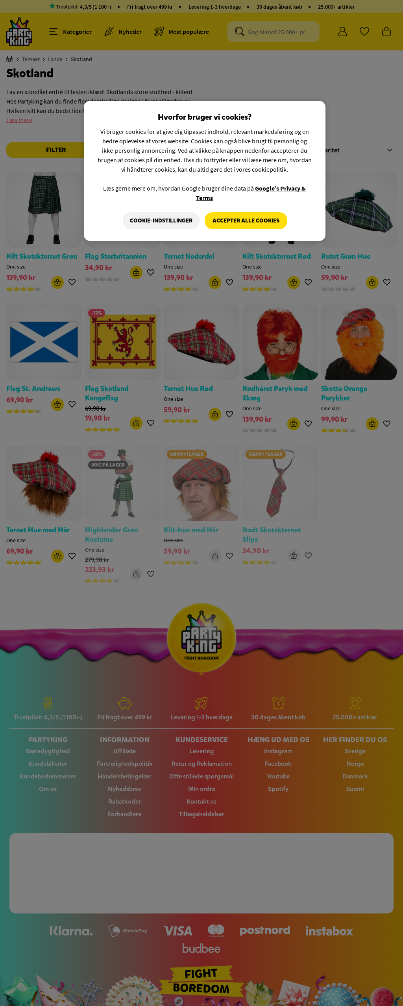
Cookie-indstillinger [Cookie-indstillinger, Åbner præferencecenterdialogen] (160, 220)
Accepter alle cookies (246, 220)
